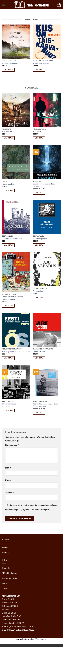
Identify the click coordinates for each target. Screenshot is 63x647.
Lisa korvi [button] (8, 70)
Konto (5, 547)
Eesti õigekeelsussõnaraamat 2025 (16, 352)
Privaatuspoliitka (10, 578)
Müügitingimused (10, 573)
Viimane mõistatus (9, 63)
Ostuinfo (6, 568)
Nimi (8, 468)
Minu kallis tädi (39, 352)
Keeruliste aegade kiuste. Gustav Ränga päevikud (46, 405)
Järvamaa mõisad (9, 404)
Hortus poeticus (8, 184)
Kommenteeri (12, 445)
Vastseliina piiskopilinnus (12, 239)
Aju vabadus (38, 291)
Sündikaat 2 (37, 132)
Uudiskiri (6, 588)
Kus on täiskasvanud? (41, 63)
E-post (8, 480)
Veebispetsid (41, 639)
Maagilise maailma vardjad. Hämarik (44, 185)
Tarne (4, 583)
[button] (3, 4)
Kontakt (5, 553)
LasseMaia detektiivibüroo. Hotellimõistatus (12, 298)
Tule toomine (7, 132)
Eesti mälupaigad (40, 239)
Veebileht (9, 492)
